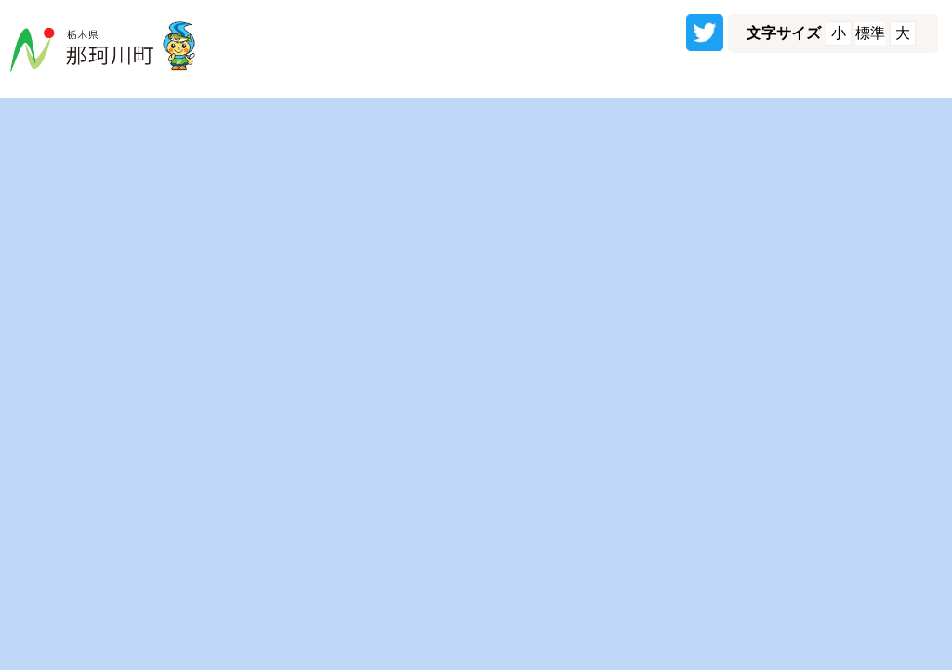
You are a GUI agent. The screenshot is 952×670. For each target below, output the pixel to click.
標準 (870, 33)
